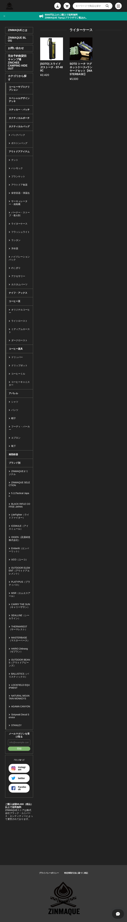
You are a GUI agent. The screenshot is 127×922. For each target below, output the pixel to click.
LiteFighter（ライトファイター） (19, 516)
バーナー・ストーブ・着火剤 (19, 214)
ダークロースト (19, 340)
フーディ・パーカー (19, 428)
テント (14, 160)
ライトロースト (19, 321)
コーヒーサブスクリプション (19, 88)
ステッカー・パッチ (19, 109)
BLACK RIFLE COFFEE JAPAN (19, 505)
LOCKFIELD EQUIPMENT (19, 686)
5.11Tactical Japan (19, 494)
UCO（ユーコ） (19, 559)
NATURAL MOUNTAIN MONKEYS (19, 697)
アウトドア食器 (19, 184)
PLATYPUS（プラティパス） (19, 583)
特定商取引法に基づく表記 (76, 873)
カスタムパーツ (19, 284)
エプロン (16, 437)
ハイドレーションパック (19, 258)
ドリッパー (17, 357)
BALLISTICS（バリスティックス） (19, 675)
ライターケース (19, 223)
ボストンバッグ (19, 143)
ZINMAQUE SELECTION (19, 484)
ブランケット (18, 176)
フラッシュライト (20, 232)
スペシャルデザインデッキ (19, 99)
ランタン (16, 240)
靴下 (13, 446)
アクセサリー (18, 276)
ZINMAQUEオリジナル (18, 473)
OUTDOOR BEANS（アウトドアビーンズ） (19, 662)
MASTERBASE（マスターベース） (19, 639)
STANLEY (16, 725)
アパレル (13, 393)
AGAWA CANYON (20, 706)
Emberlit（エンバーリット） (19, 550)
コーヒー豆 (14, 301)
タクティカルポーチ (19, 118)
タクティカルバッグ (19, 126)
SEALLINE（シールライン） (19, 617)
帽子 (13, 418)
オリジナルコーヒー (19, 311)
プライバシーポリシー (49, 873)
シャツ (14, 401)
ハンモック (17, 168)
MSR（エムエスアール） (19, 594)
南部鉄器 (13, 454)
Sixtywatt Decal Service (19, 716)
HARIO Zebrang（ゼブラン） (18, 650)
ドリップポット (19, 365)
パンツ (14, 410)
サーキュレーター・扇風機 (18, 202)
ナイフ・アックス (18, 292)
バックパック (18, 135)
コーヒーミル (18, 373)
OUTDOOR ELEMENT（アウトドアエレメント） (19, 570)
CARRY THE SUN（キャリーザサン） (19, 605)
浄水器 (14, 248)
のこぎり (16, 268)
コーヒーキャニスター (19, 383)
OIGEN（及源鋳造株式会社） (19, 538)
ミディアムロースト (19, 330)
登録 (19, 748)
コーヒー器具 (16, 348)
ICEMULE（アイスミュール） (18, 527)
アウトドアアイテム (19, 151)
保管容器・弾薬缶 (20, 193)
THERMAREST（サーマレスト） (18, 628)
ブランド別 (14, 462)
